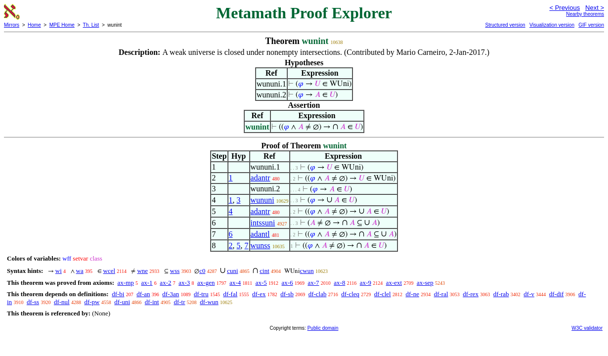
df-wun (209, 302)
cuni (232, 270)
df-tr (179, 302)
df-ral (441, 294)
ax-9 (365, 282)
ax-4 (235, 282)
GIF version (591, 25)
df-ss (33, 302)
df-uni (122, 302)
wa (80, 270)
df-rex (470, 294)
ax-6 (287, 282)
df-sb (287, 294)
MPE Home (62, 25)
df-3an (170, 294)
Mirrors (11, 25)
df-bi (118, 294)
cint (264, 270)
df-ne (412, 294)
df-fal (230, 294)
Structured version (505, 25)
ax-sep (425, 282)
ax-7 (313, 282)
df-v (528, 294)
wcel (109, 270)
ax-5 (261, 282)
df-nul (62, 302)
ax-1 (147, 282)
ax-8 (339, 282)
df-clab (317, 294)
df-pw (91, 302)
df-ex (258, 294)
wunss (260, 245)
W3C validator (587, 328)
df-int (152, 302)
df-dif (556, 294)
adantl (260, 234)
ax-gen (206, 282)
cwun (307, 270)
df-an (143, 294)
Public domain (323, 328)
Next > (594, 7)
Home (34, 25)
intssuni (263, 223)
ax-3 (184, 282)
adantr (260, 178)
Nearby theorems (585, 14)
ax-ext (394, 282)
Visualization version (551, 25)
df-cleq (350, 294)
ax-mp (126, 282)
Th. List (91, 25)
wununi (262, 200)
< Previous (564, 7)
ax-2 (165, 282)
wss (175, 270)
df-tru (201, 294)
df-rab (501, 294)
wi (58, 270)
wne (142, 270)
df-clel (382, 294)
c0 (202, 270)
